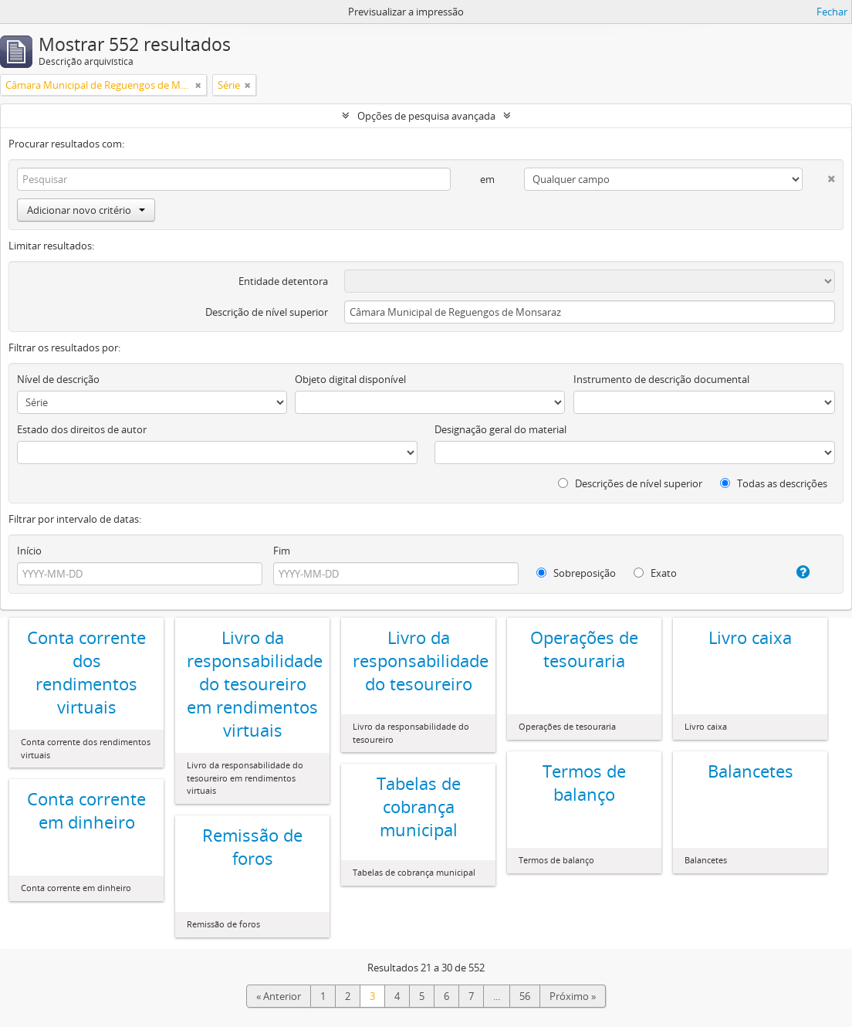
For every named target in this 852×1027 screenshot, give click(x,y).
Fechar (831, 12)
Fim (281, 551)
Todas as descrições (773, 483)
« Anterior (278, 996)
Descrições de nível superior (630, 483)
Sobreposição (576, 573)
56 (524, 996)
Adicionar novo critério (86, 210)
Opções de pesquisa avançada (426, 116)
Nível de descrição (58, 379)
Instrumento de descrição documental (661, 379)
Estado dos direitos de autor (82, 429)
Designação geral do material (500, 429)
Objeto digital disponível (350, 379)
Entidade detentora (283, 281)
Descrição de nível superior (266, 312)
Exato (655, 573)
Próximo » (572, 996)
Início (29, 551)
